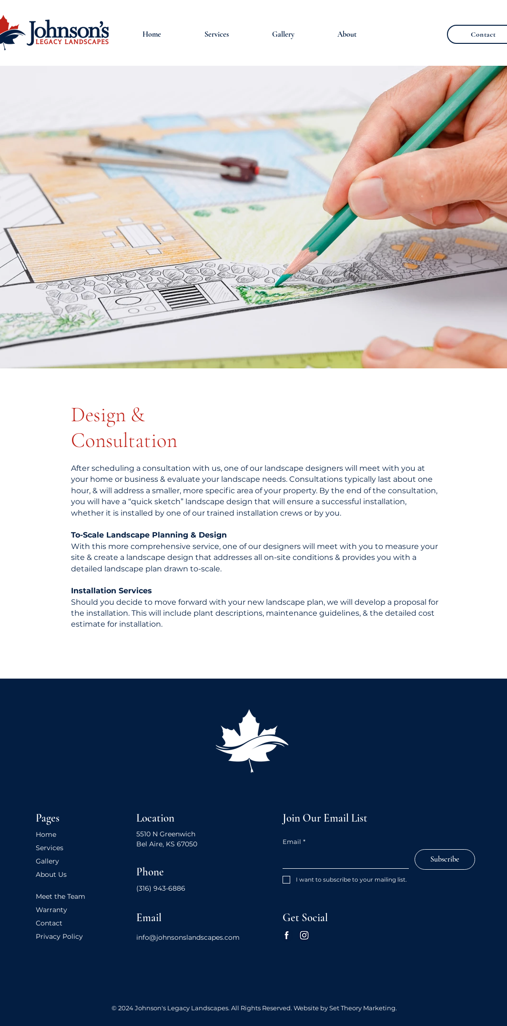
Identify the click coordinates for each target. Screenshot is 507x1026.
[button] (216, 34)
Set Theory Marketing (362, 1008)
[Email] (343, 858)
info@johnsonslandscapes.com (188, 937)
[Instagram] (304, 935)
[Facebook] (286, 935)
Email (294, 841)
